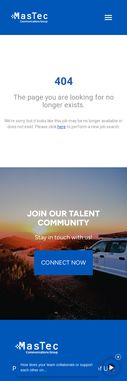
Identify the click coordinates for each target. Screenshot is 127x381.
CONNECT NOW (63, 262)
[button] (111, 367)
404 (63, 81)
